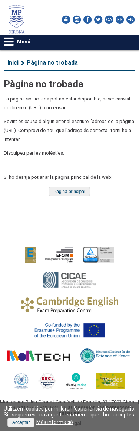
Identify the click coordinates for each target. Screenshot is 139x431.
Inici (13, 62)
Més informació (54, 422)
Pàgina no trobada (52, 62)
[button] (69, 191)
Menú (17, 41)
